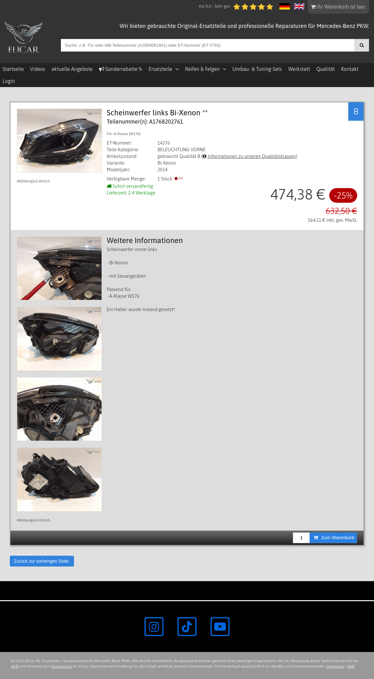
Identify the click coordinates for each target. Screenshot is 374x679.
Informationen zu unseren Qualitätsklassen (249, 156)
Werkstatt (299, 69)
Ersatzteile (160, 69)
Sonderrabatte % (120, 69)
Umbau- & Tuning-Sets (257, 69)
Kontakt (349, 69)
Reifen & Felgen (202, 69)
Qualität (325, 69)
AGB (14, 666)
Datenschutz (61, 666)
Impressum (334, 666)
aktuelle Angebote (72, 69)
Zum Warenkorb (334, 537)
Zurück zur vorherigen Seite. (42, 561)
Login (9, 81)
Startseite (13, 69)
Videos (37, 69)
